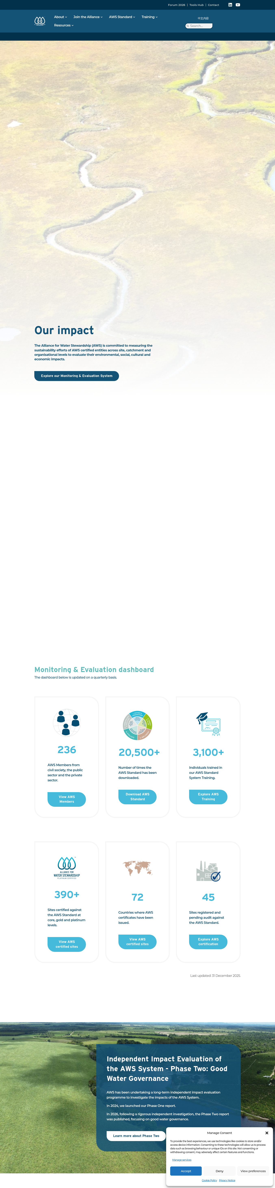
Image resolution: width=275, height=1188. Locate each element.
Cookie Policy (209, 1180)
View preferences (253, 1171)
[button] (267, 1133)
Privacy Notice (227, 1180)
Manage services (181, 1159)
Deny (219, 1171)
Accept (186, 1171)
